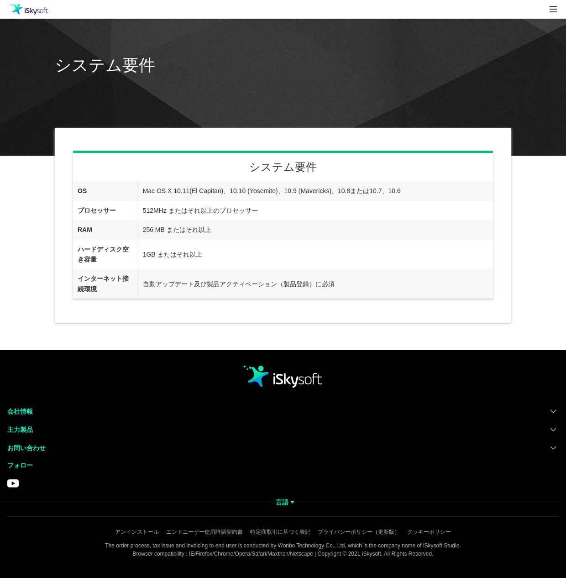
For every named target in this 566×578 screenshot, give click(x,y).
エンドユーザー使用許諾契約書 (204, 532)
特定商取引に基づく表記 (280, 532)
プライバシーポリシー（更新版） (359, 532)
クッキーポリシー (429, 532)
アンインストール (137, 532)
